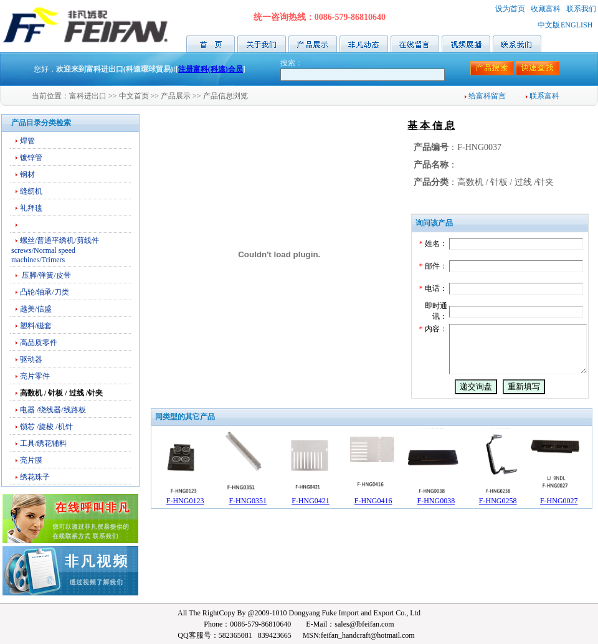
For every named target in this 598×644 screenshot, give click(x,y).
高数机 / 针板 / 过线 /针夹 (61, 393)
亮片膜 (31, 460)
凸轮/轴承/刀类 (44, 292)
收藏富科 (546, 8)
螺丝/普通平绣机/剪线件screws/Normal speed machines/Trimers (55, 250)
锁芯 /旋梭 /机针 (46, 426)
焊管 (27, 140)
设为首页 (510, 8)
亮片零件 (35, 376)
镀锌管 (31, 157)
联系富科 (542, 96)
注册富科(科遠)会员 (210, 69)
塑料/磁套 (36, 325)
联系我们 (581, 8)
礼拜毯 (31, 208)
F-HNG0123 (185, 522)
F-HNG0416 (373, 522)
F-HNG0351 (248, 522)
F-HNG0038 (436, 522)
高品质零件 (38, 342)
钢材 (27, 174)
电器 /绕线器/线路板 (53, 409)
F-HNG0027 (559, 522)
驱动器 (31, 359)
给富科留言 (485, 96)
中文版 (549, 25)
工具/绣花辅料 (43, 443)
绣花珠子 (35, 477)
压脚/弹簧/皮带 (45, 275)
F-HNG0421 (311, 522)
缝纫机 (31, 191)
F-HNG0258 (498, 522)
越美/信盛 (36, 309)
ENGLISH (576, 25)
